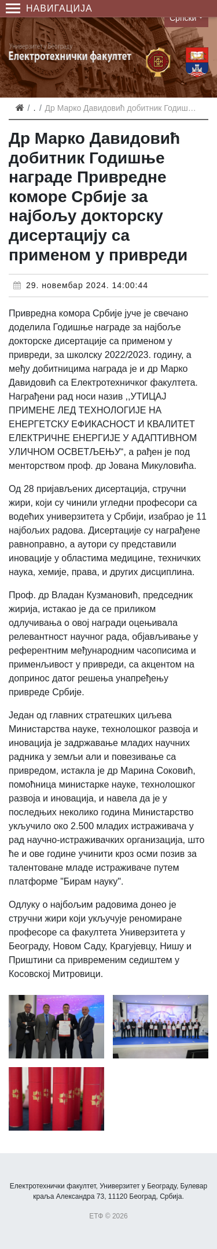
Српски (183, 18)
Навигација (49, 8)
